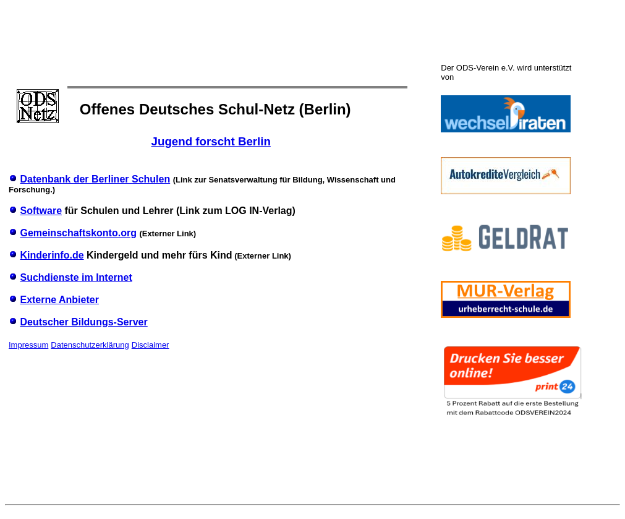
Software (41, 210)
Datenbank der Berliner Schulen (95, 179)
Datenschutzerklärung (90, 345)
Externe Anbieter (59, 299)
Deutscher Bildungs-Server (83, 322)
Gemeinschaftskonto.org (78, 233)
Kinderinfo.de (51, 255)
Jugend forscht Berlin (211, 141)
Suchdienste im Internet (76, 277)
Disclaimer (150, 345)
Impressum (28, 345)
